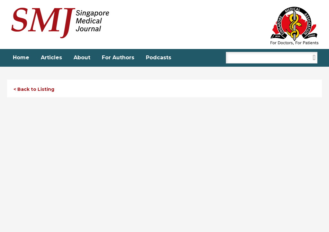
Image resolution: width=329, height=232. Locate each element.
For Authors (118, 57)
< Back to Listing (33, 89)
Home (21, 57)
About (82, 57)
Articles (51, 57)
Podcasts (158, 57)
